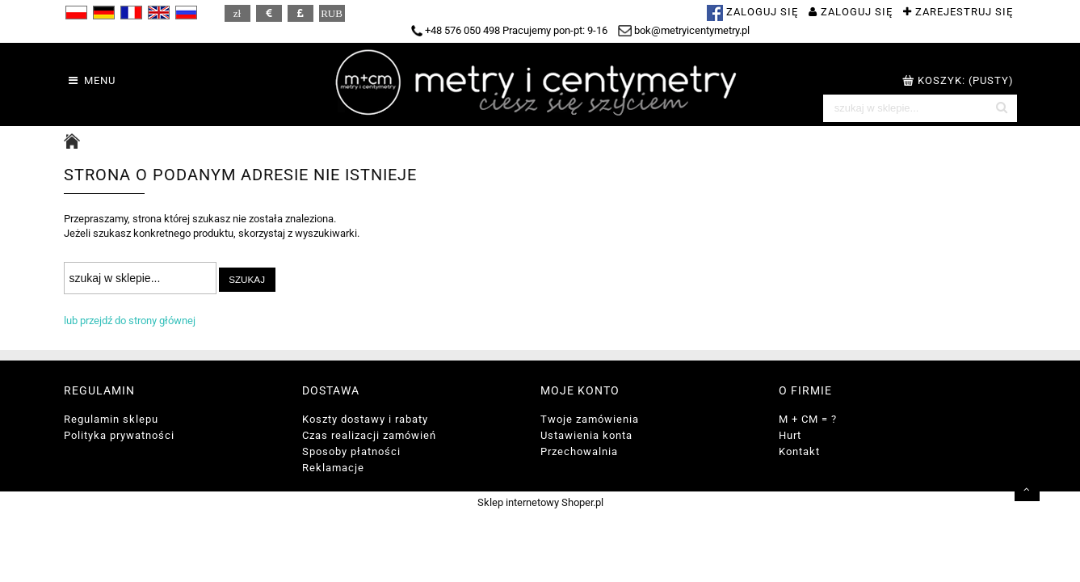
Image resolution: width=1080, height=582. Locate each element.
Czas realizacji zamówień (369, 435)
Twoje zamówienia (589, 419)
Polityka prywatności (119, 435)
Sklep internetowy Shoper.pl (540, 502)
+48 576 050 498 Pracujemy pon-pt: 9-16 (509, 30)
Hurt (790, 435)
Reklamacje (333, 468)
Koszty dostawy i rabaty (365, 419)
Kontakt (799, 451)
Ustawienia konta (586, 435)
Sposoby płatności (351, 451)
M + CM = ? (808, 419)
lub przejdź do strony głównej (129, 320)
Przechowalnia (579, 451)
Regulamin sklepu (111, 419)
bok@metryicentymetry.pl (684, 30)
